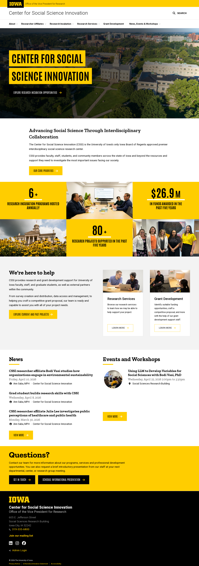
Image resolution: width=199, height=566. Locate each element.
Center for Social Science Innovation (48, 13)
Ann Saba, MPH (21, 383)
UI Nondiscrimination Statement (35, 564)
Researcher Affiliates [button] (32, 24)
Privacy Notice (14, 564)
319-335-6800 (19, 529)
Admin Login (19, 550)
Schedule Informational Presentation (64, 479)
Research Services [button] (87, 24)
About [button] (12, 24)
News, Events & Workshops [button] (143, 24)
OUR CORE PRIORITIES (46, 170)
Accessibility (56, 564)
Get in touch (22, 479)
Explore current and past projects (33, 314)
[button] (179, 13)
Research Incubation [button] (60, 24)
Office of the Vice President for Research (45, 4)
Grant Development (113, 24)
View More (21, 435)
